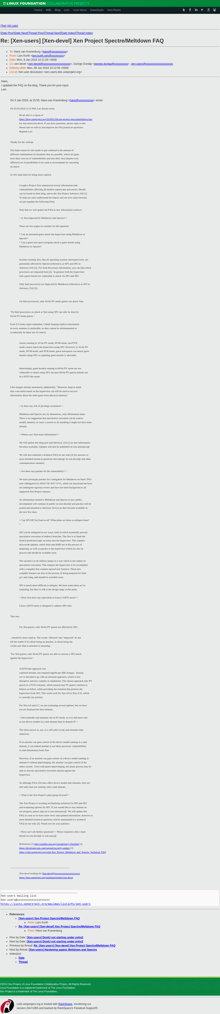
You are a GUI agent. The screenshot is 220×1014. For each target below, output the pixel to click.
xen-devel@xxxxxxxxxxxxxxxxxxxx (49, 63)
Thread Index (84, 33)
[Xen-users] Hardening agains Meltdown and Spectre (63, 949)
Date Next (21, 33)
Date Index (68, 33)
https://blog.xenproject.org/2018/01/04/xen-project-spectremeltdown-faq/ (55, 119)
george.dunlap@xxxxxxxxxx (111, 63)
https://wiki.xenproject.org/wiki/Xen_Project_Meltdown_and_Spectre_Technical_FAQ (62, 852)
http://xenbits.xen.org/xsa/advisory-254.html (56, 844)
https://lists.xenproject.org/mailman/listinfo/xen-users (45, 904)
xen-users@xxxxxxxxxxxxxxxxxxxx (152, 63)
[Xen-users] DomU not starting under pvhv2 (55, 937)
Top (3, 25)
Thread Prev (35, 33)
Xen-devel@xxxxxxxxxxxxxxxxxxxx (61, 873)
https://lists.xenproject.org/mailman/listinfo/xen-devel (46, 877)
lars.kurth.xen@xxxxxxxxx (48, 55)
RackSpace (65, 1004)
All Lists (12, 25)
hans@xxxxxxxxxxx (54, 51)
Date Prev (7, 33)
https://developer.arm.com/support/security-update (44, 848)
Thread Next (52, 33)
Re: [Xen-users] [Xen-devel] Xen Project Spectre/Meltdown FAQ (59, 926)
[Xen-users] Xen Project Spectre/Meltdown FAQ (49, 918)
